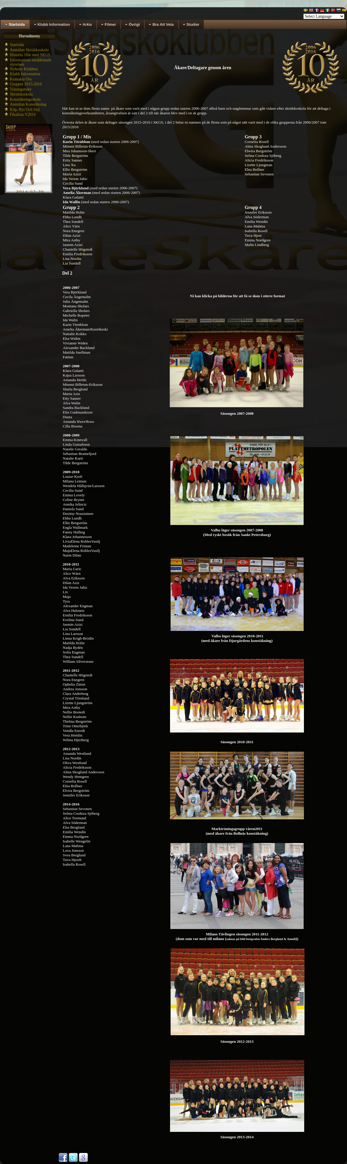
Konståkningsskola (25, 99)
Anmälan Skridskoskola (29, 50)
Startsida (17, 45)
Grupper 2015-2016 (26, 84)
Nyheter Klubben (24, 69)
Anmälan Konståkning (28, 104)
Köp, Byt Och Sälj (25, 109)
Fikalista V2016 (23, 114)
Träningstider (21, 89)
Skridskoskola (21, 94)
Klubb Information (25, 74)
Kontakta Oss (21, 79)
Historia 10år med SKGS (30, 55)
